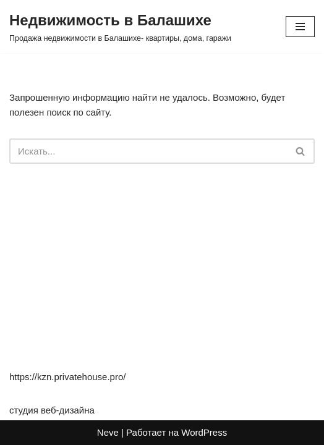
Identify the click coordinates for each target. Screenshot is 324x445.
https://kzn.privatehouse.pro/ (67, 376)
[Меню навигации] (300, 26)
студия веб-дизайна (52, 410)
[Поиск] (148, 151)
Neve (108, 432)
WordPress (204, 432)
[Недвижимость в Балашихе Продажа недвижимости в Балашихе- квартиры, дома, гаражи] (120, 26)
